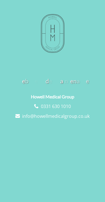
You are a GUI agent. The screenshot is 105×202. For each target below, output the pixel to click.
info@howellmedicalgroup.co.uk (56, 116)
